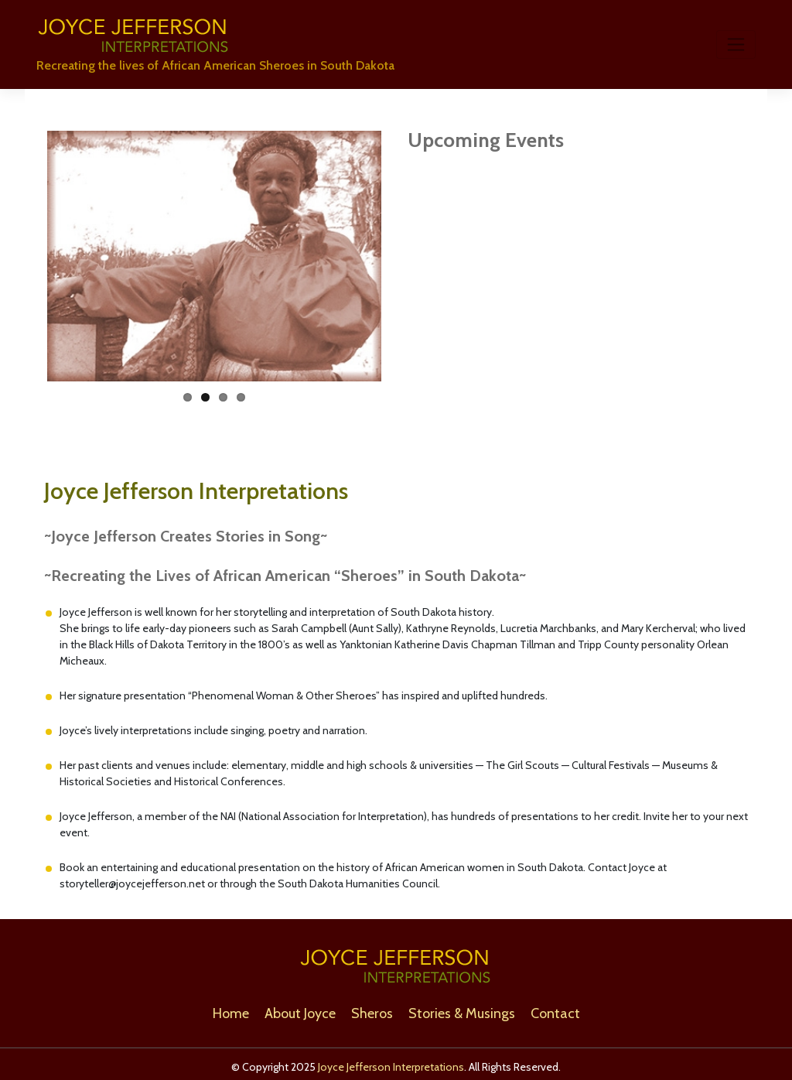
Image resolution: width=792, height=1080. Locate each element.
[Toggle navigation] (736, 44)
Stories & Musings (461, 1013)
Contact (555, 1013)
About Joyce (300, 1013)
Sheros (372, 1013)
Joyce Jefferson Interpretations (391, 1067)
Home (231, 1013)
